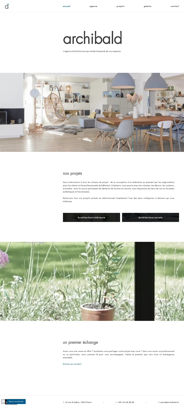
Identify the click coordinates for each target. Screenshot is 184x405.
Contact (175, 6)
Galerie (147, 6)
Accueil (66, 6)
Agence (93, 6)
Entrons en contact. (72, 364)
